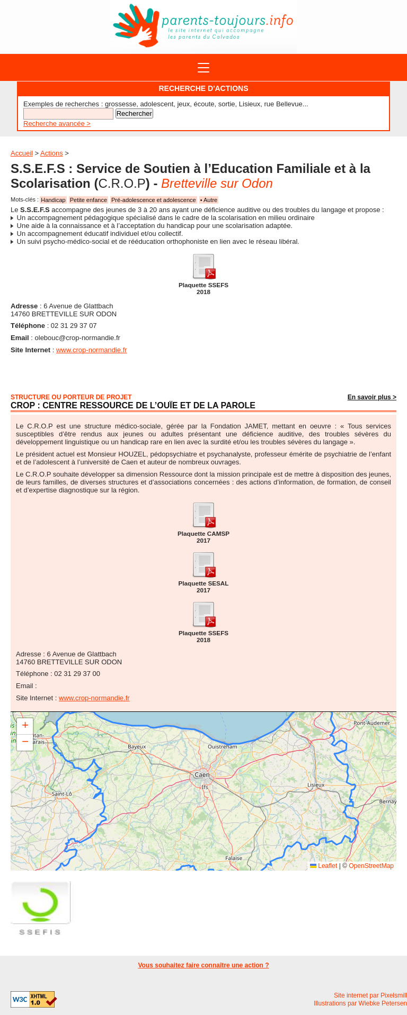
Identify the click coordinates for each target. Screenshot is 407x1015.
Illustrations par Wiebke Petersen (360, 1003)
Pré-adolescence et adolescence (153, 200)
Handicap (53, 200)
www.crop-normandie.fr (91, 350)
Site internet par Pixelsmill (370, 995)
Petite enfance (88, 200)
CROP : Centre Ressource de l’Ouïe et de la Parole (133, 405)
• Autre (209, 200)
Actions (51, 153)
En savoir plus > (372, 397)
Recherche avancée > (57, 123)
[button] (25, 726)
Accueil (22, 153)
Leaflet (323, 866)
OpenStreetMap (371, 866)
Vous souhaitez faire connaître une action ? (203, 965)
